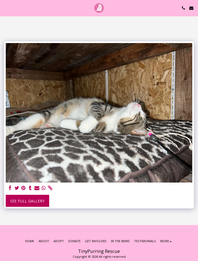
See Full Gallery (27, 201)
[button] (6, 7)
